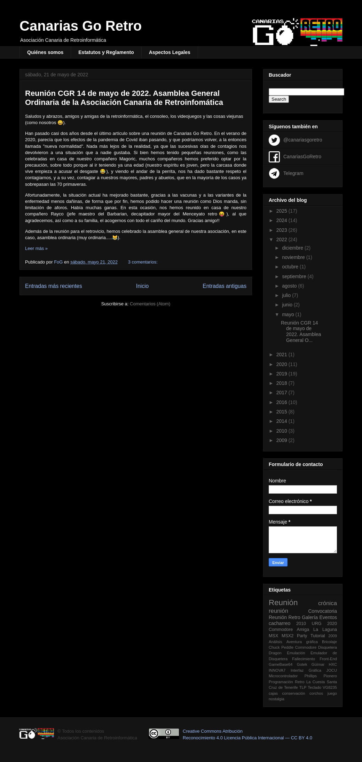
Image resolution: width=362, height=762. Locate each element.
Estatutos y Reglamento (106, 52)
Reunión (283, 602)
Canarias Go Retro (80, 25)
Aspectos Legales (169, 52)
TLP (303, 687)
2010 (282, 431)
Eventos (328, 617)
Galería (310, 617)
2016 (282, 402)
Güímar (318, 664)
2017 (282, 392)
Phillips (311, 676)
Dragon (275, 653)
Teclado (314, 687)
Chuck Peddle (281, 647)
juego (332, 693)
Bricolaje (329, 642)
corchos (316, 693)
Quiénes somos (45, 52)
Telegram (293, 173)
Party (302, 635)
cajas (273, 693)
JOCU (331, 670)
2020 (282, 364)
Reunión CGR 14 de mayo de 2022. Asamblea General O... (301, 331)
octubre (291, 266)
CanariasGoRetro (302, 156)
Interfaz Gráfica (306, 670)
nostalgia (276, 699)
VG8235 (330, 687)
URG (317, 623)
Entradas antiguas (224, 286)
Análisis (275, 642)
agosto (290, 286)
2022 (282, 239)
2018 (282, 383)
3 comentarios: (143, 262)
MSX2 (287, 635)
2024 (282, 220)
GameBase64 (280, 664)
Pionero (330, 676)
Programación (281, 682)
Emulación (296, 653)
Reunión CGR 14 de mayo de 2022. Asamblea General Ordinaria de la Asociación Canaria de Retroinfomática (124, 98)
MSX (273, 635)
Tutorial (317, 635)
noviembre (294, 257)
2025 (282, 211)
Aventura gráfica (302, 642)
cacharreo (279, 623)
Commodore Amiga (289, 629)
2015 (282, 411)
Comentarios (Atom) (150, 303)
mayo (288, 314)
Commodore (306, 647)
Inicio (142, 286)
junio (287, 304)
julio (287, 295)
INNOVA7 (277, 670)
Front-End (328, 659)
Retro (294, 617)
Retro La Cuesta (310, 682)
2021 (282, 354)
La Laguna (325, 629)
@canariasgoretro (302, 139)
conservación (293, 693)
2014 (282, 421)
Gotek (302, 664)
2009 (282, 440)
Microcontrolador (283, 676)
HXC (333, 664)
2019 (282, 373)
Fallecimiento (303, 659)
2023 (282, 230)
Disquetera (327, 647)
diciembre (293, 248)
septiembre (294, 276)
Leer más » (36, 248)
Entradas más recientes (53, 286)
